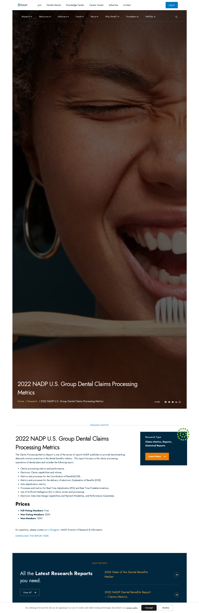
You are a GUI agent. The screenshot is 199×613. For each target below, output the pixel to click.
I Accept (149, 607)
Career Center (96, 5)
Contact (127, 5)
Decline (165, 607)
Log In (172, 5)
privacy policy (132, 607)
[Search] (175, 17)
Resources (44, 16)
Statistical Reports (155, 445)
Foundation (131, 16)
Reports (167, 441)
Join (40, 5)
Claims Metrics (153, 441)
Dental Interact (54, 5)
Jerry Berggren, (52, 529)
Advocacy (62, 16)
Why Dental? (111, 16)
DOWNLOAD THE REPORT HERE (32, 536)
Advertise (113, 5)
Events (79, 16)
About (93, 16)
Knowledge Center (75, 5)
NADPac (149, 16)
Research (26, 16)
